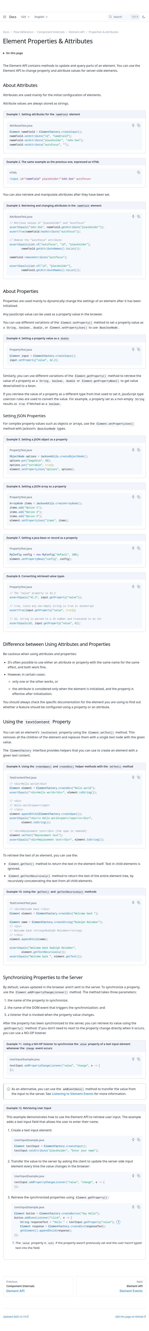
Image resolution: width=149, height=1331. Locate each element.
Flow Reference (23, 32)
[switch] (133, 125)
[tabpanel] (74, 140)
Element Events (111, 1288)
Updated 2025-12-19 (14, 1316)
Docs (12, 17)
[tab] (21, 125)
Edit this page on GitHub (129, 1316)
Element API (77, 32)
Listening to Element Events (72, 1094)
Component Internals (51, 32)
